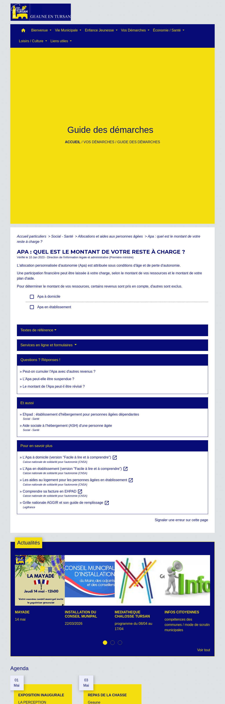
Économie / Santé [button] (167, 30)
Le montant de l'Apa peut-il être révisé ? (54, 386)
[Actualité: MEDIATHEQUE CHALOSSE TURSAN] (137, 595)
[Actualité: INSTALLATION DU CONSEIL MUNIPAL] (87, 593)
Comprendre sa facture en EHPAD (53, 491)
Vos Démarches (98, 142)
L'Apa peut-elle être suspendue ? (48, 379)
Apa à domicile (44, 296)
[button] (23, 31)
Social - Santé (62, 236)
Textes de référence (36, 330)
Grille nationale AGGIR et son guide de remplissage (66, 502)
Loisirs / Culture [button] (31, 41)
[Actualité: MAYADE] (37, 591)
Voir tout (203, 650)
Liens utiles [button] (60, 41)
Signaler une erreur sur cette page (181, 520)
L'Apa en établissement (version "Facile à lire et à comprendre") (75, 469)
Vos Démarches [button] (134, 30)
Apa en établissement (50, 307)
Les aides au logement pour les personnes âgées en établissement (78, 480)
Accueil (73, 142)
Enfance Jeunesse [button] (100, 30)
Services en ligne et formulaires (47, 345)
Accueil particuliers (32, 236)
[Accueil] (40, 12)
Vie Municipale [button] (67, 30)
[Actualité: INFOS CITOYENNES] (187, 596)
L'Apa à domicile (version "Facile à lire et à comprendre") (70, 457)
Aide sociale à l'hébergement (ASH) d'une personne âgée (67, 425)
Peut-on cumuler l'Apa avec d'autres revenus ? (59, 371)
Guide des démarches (138, 142)
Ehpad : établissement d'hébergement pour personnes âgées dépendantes (81, 414)
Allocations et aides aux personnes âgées (111, 236)
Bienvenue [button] (40, 30)
